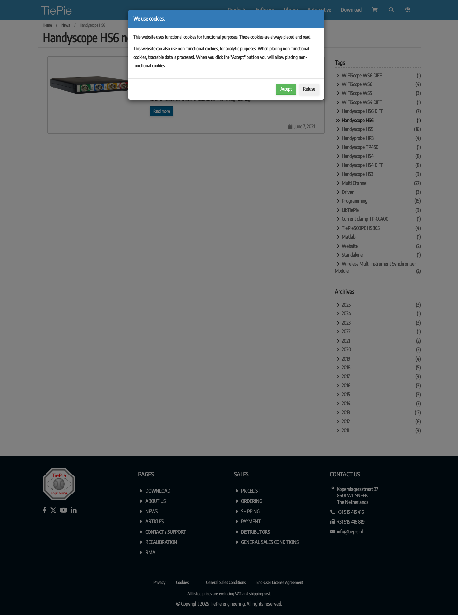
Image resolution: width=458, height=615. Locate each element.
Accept (286, 89)
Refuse (309, 89)
